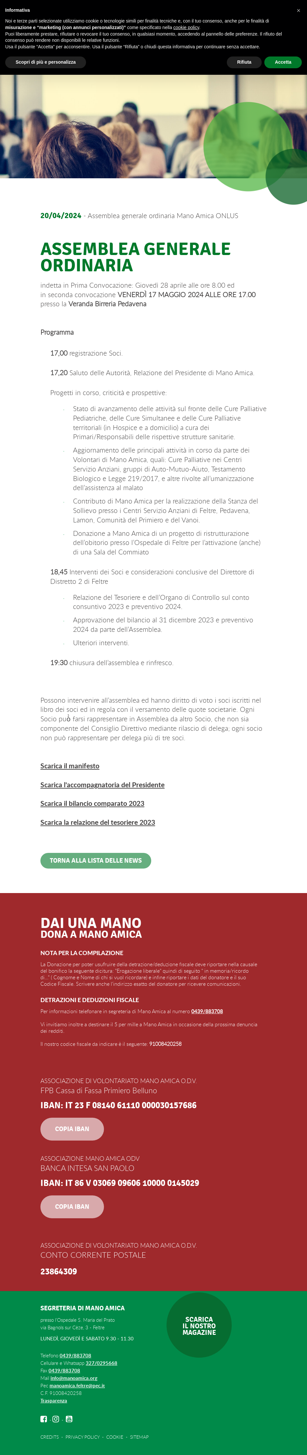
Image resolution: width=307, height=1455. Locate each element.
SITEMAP (139, 1437)
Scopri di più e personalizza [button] (46, 62)
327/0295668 (101, 1363)
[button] (298, 10)
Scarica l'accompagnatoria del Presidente (102, 784)
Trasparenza (53, 1400)
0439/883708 (207, 1011)
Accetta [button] (283, 62)
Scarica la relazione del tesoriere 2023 (97, 822)
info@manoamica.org (74, 1378)
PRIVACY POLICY (82, 1437)
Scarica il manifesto (69, 765)
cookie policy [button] (186, 27)
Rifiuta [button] (244, 62)
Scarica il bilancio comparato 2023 (92, 803)
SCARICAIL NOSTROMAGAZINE (199, 1326)
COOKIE (114, 1437)
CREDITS (49, 1437)
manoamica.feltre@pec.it (77, 1385)
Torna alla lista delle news (96, 860)
